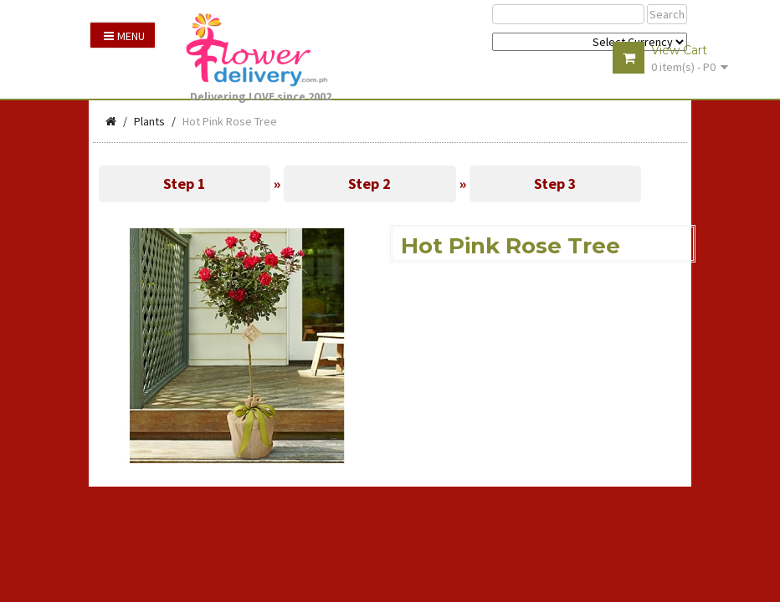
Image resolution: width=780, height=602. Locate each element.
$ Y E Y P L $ (589, 42)
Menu (124, 35)
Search (667, 14)
